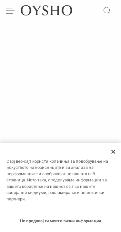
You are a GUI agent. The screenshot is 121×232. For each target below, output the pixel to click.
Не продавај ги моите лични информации (60, 222)
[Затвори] (113, 153)
